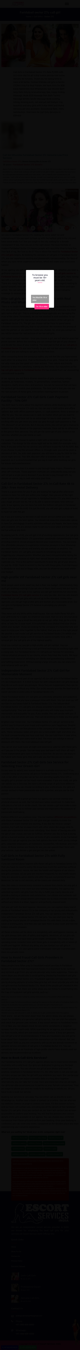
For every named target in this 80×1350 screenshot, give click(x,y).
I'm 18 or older (42, 306)
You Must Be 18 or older (39, 298)
